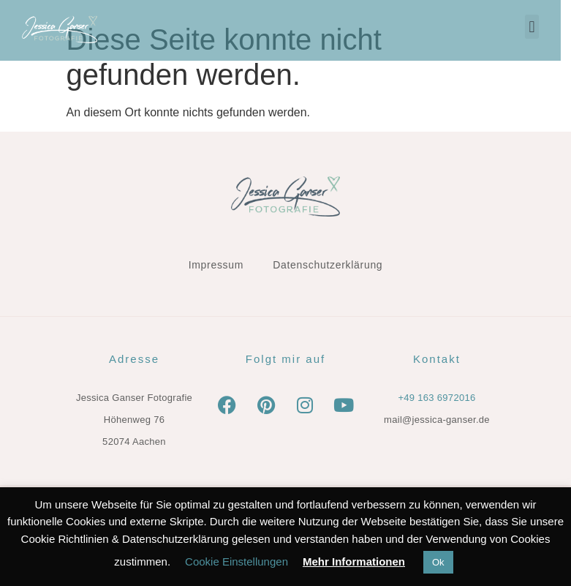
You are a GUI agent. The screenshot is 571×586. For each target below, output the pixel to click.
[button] (542, 27)
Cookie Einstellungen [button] (236, 561)
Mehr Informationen (354, 561)
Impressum (216, 265)
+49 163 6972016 (436, 397)
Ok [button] (438, 562)
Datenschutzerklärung (327, 265)
